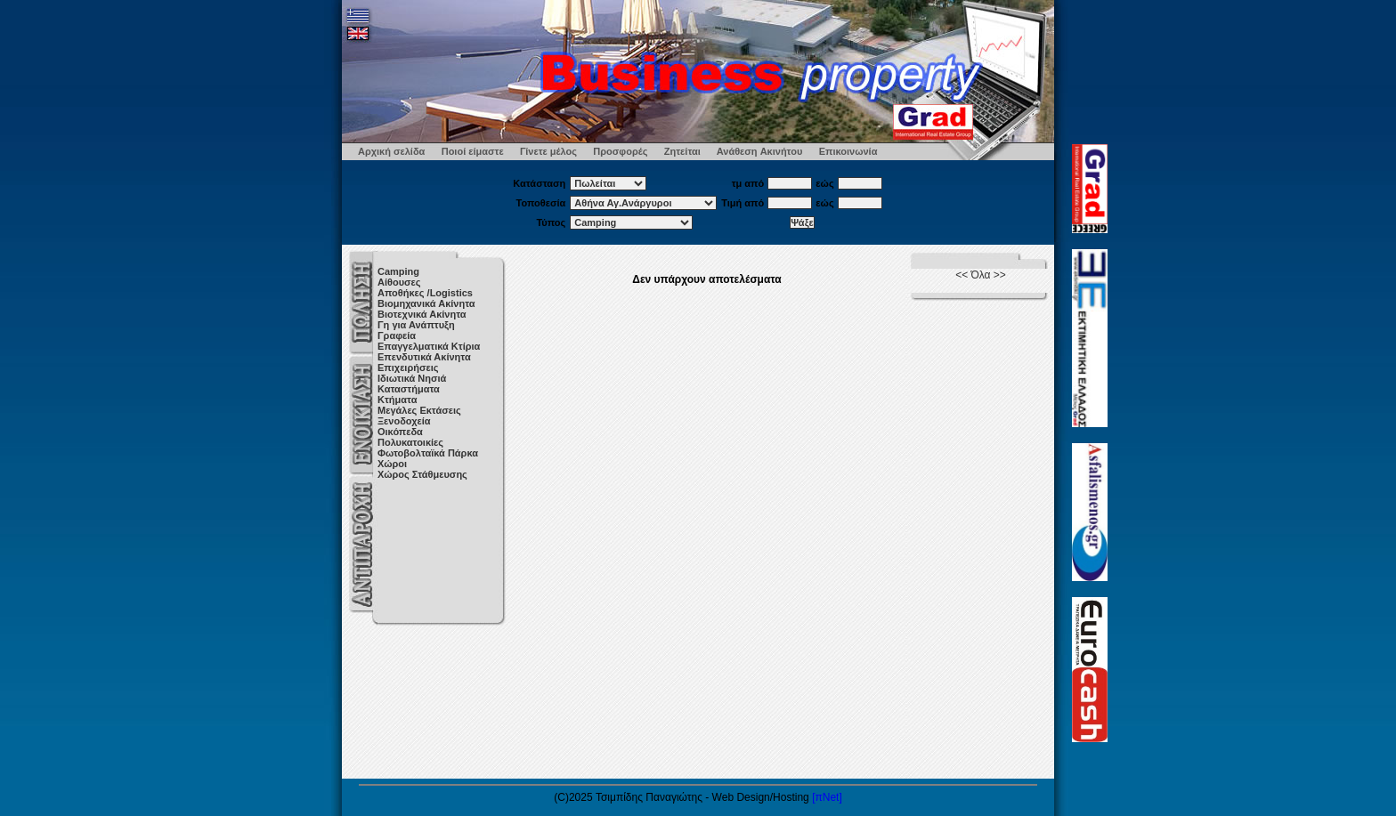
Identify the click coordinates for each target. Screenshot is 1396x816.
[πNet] (827, 797)
